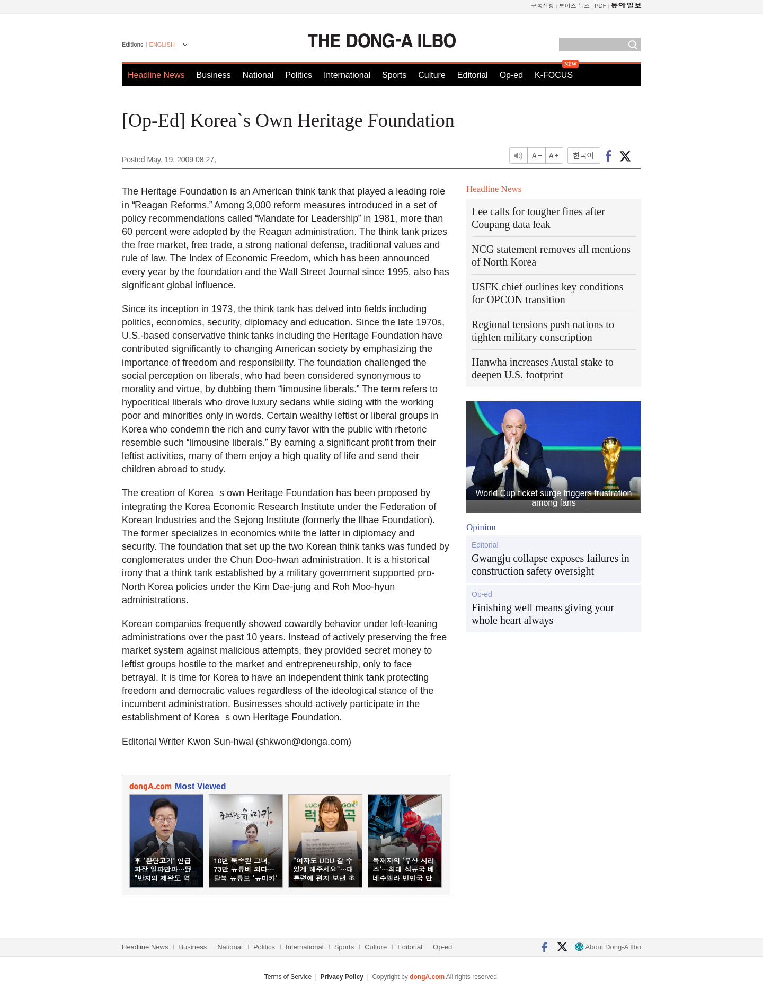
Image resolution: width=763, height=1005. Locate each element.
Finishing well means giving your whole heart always (543, 614)
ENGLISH (162, 44)
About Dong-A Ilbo (608, 947)
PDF (600, 6)
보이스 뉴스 (574, 6)
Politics (298, 75)
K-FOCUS (554, 75)
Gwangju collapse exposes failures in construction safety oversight (550, 564)
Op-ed (511, 75)
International (347, 75)
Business (214, 75)
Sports (394, 75)
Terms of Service (288, 977)
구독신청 (542, 6)
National (258, 75)
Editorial (472, 75)
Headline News (156, 75)
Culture (432, 75)
